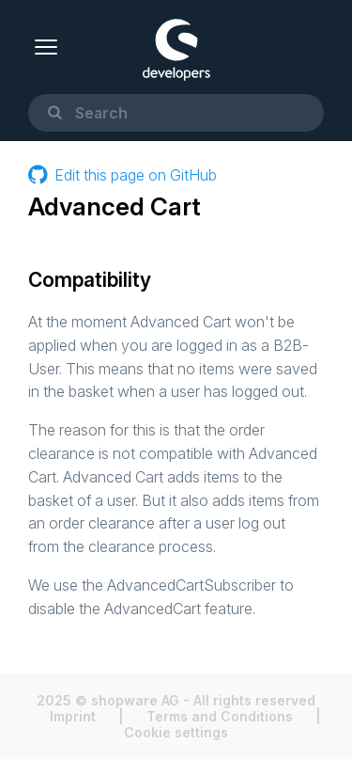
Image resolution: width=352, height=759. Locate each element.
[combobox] (176, 113)
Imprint (73, 716)
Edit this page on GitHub (122, 174)
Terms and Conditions (219, 716)
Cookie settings (176, 732)
